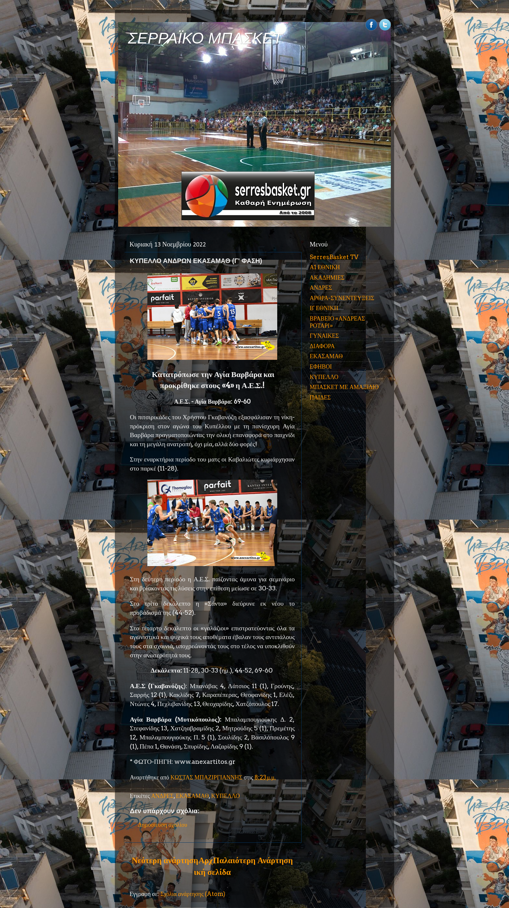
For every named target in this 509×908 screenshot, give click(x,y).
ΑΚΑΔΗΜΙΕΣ (327, 277)
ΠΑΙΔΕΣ (320, 397)
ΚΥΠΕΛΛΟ (225, 795)
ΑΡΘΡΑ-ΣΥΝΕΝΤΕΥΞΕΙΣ (342, 298)
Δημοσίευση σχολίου (162, 824)
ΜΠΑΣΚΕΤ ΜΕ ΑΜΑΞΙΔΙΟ (344, 387)
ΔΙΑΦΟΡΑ (322, 346)
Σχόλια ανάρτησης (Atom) (192, 893)
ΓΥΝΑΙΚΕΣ (324, 335)
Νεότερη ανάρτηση (165, 860)
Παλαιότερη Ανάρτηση (253, 860)
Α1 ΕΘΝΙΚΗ (325, 267)
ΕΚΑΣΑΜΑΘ (192, 795)
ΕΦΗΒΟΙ (321, 366)
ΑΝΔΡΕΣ (162, 795)
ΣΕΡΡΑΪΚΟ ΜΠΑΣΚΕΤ (205, 38)
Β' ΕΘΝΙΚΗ (324, 308)
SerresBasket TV (334, 257)
